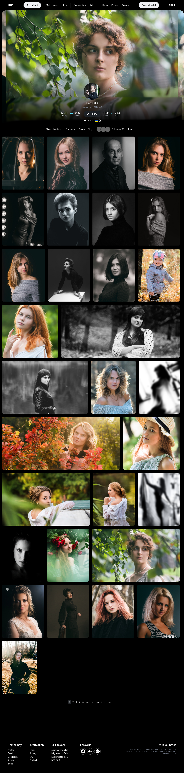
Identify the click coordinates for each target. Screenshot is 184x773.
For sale (70, 129)
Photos (49, 129)
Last (109, 702)
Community (80, 5)
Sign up (125, 5)
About (130, 129)
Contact (33, 760)
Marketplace (52, 5)
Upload (32, 5)
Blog (90, 129)
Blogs (105, 5)
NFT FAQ (55, 760)
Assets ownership (59, 750)
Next (90, 702)
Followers (118, 129)
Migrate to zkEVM (59, 753)
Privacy (33, 753)
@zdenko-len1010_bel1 (92, 107)
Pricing (114, 5)
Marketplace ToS (59, 756)
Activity (94, 5)
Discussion (13, 756)
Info (64, 5)
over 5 (101, 702)
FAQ (32, 756)
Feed (10, 753)
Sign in (170, 4)
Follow (92, 113)
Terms (33, 750)
